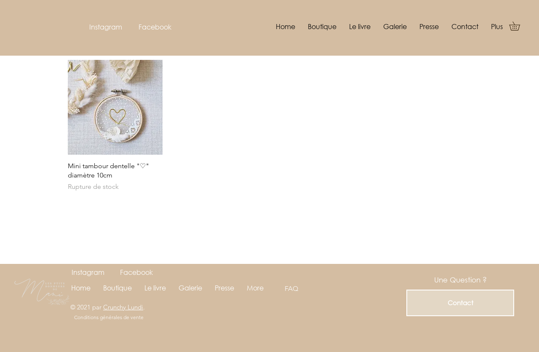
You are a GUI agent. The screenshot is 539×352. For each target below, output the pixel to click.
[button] (518, 25)
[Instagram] (105, 27)
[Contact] (460, 303)
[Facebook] (155, 27)
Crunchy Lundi (123, 307)
